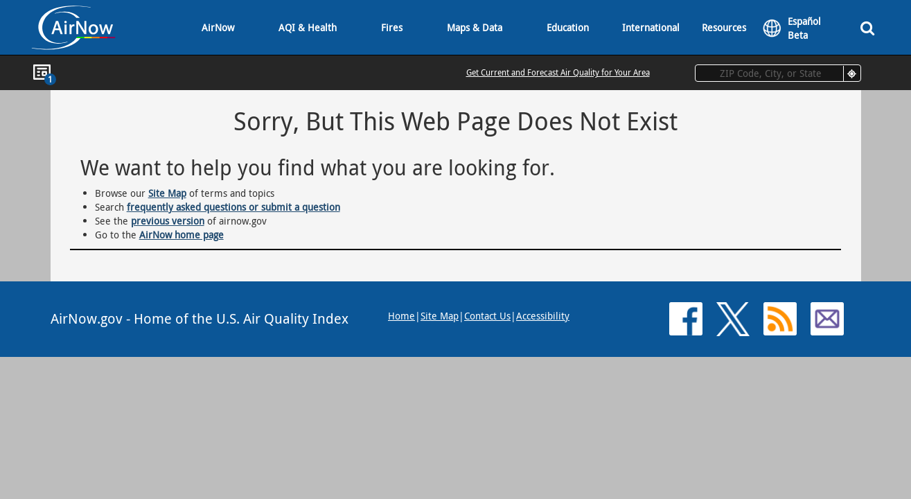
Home (401, 315)
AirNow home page (181, 234)
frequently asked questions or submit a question (233, 206)
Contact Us (487, 315)
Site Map (167, 193)
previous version (167, 220)
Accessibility (542, 315)
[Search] (867, 27)
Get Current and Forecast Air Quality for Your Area (558, 72)
